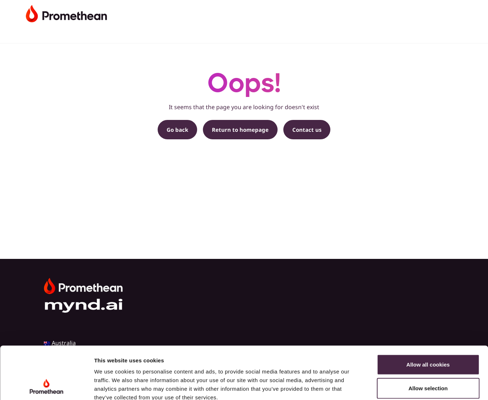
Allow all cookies (428, 315)
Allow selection (427, 339)
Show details (377, 386)
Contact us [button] (306, 129)
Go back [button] (177, 129)
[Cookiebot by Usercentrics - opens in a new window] (46, 386)
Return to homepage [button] (240, 129)
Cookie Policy (113, 357)
